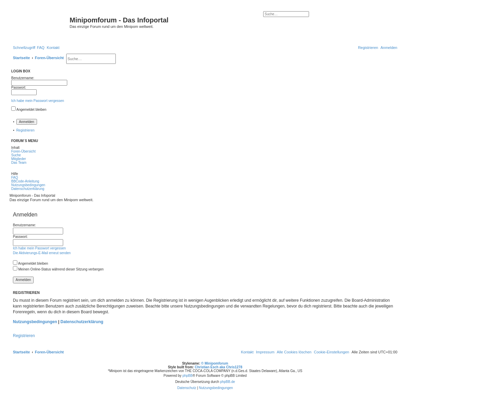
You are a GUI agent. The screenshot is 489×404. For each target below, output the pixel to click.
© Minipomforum (214, 363)
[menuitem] (40, 47)
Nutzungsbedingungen (35, 321)
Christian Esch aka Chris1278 (218, 367)
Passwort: (20, 237)
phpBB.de (227, 382)
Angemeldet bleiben (31, 109)
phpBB (187, 375)
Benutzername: (24, 225)
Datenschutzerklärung (81, 321)
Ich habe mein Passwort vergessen (37, 101)
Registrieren (25, 130)
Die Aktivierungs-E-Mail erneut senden (42, 253)
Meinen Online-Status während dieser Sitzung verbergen (58, 269)
